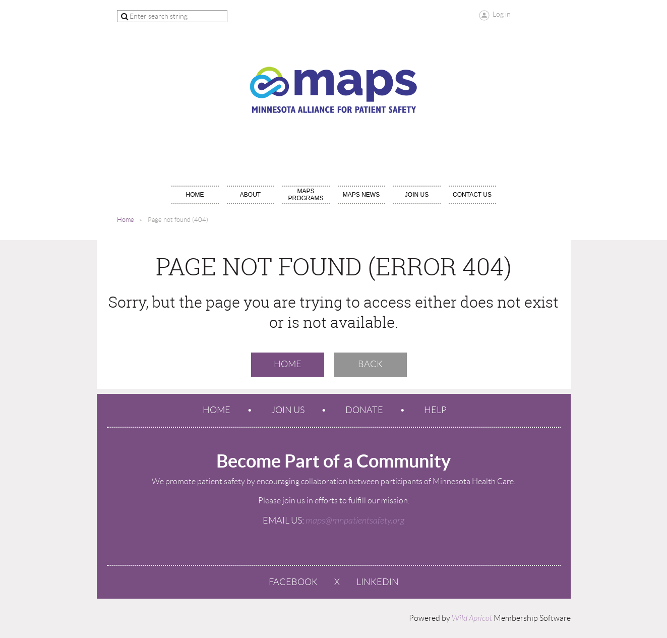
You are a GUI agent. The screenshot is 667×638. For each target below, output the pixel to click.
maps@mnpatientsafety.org (355, 520)
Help (435, 410)
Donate (364, 410)
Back (370, 364)
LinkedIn (377, 582)
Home (125, 219)
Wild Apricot (472, 618)
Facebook (293, 582)
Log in (502, 14)
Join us (288, 410)
